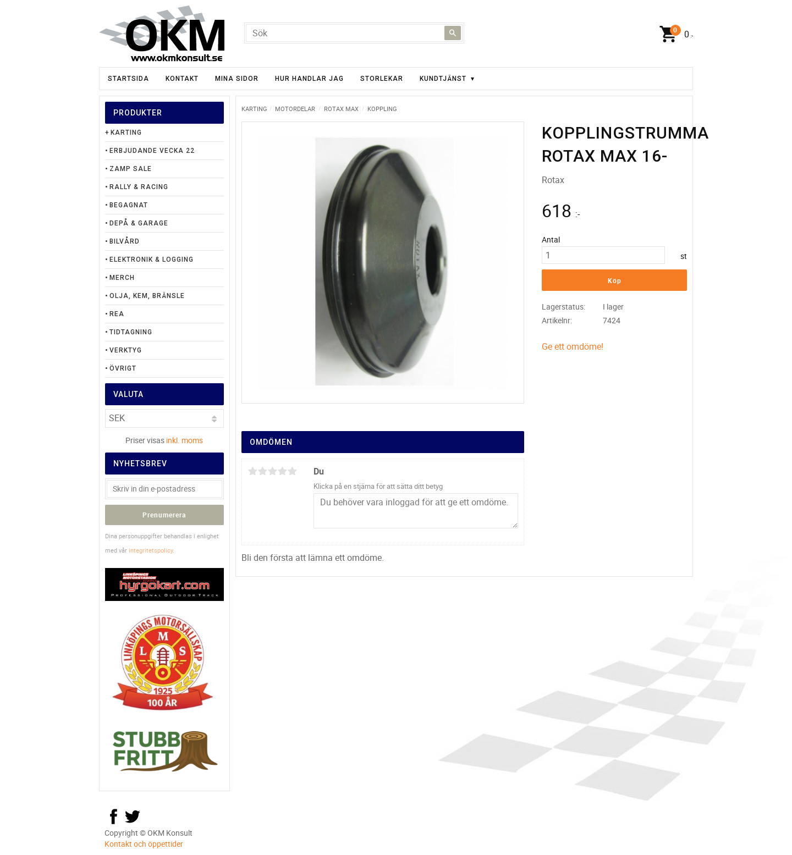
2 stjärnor (262, 471)
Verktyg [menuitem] (125, 350)
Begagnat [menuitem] (128, 205)
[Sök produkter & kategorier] (354, 33)
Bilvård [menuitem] (124, 241)
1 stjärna (252, 471)
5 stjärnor (292, 471)
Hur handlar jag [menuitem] (309, 78)
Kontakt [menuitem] (182, 78)
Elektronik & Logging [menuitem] (151, 259)
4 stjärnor (282, 471)
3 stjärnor (272, 471)
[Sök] (452, 33)
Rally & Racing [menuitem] (138, 187)
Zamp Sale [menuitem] (130, 169)
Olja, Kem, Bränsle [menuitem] (147, 296)
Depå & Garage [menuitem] (138, 223)
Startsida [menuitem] (128, 78)
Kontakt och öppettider (144, 844)
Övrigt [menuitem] (122, 368)
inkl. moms (184, 440)
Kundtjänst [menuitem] (443, 78)
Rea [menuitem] (116, 314)
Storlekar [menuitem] (381, 78)
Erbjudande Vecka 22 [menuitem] (152, 151)
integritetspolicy (151, 550)
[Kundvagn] (673, 34)
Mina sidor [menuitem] (236, 78)
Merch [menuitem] (122, 278)
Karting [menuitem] (126, 132)
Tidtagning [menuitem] (130, 332)
